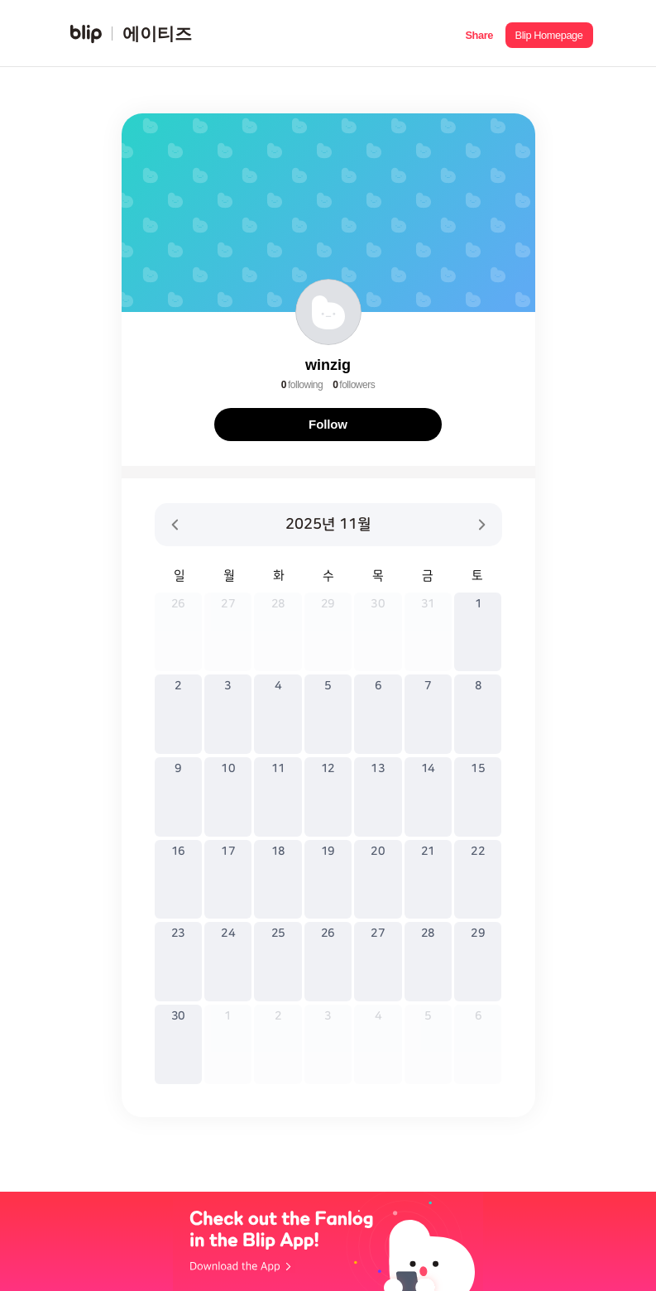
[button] (479, 34)
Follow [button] (328, 424)
